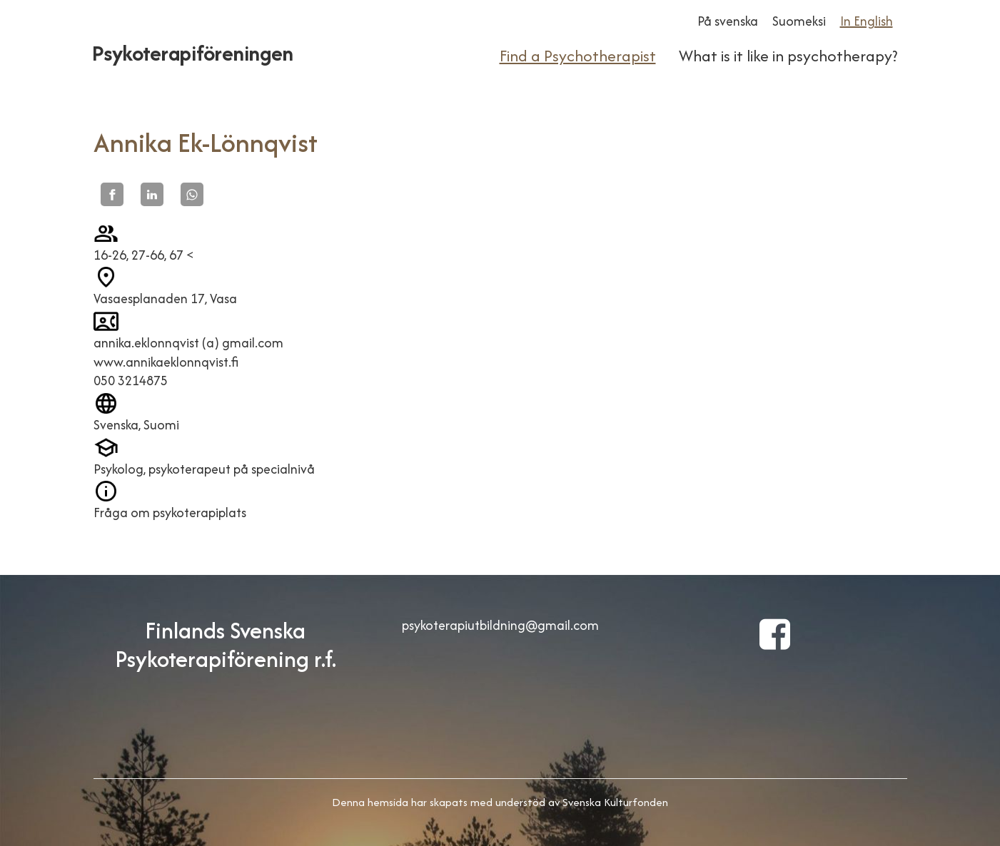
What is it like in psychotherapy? (788, 55)
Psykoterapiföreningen (192, 53)
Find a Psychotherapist (578, 55)
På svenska (727, 21)
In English (866, 21)
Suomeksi (799, 21)
